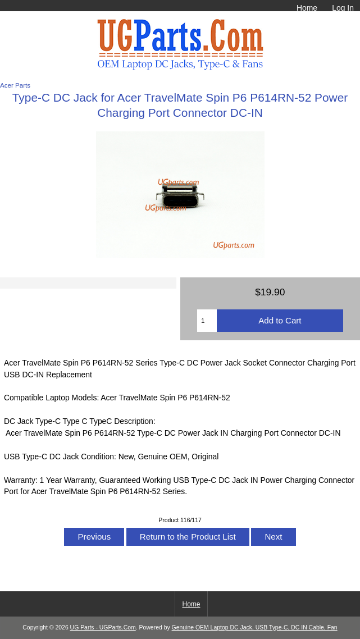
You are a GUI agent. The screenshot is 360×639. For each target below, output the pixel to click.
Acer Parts (15, 85)
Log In (343, 7)
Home (307, 7)
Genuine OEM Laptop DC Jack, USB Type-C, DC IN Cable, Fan (255, 627)
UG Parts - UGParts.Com (103, 627)
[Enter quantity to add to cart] (207, 320)
